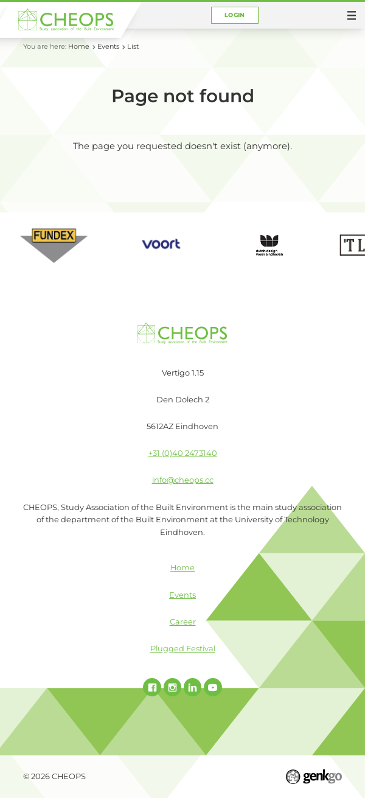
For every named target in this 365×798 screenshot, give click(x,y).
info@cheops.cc (183, 480)
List (133, 46)
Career (183, 621)
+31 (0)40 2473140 (182, 453)
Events (108, 46)
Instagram (173, 687)
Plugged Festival (182, 648)
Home (78, 46)
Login (234, 15)
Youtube (213, 687)
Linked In (193, 687)
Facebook (152, 687)
